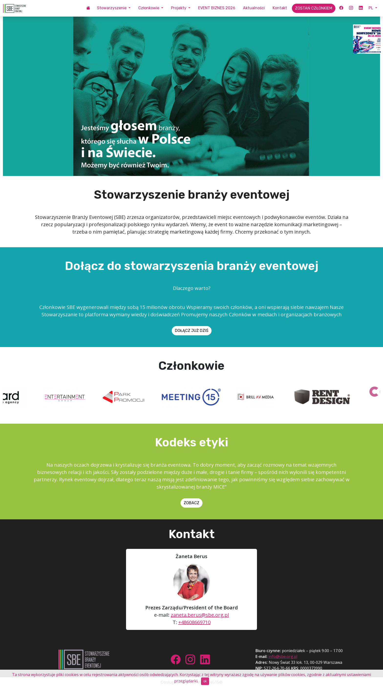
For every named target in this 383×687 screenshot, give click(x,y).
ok (205, 681)
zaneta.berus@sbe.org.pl (200, 615)
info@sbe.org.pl (282, 656)
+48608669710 (194, 622)
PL (371, 8)
